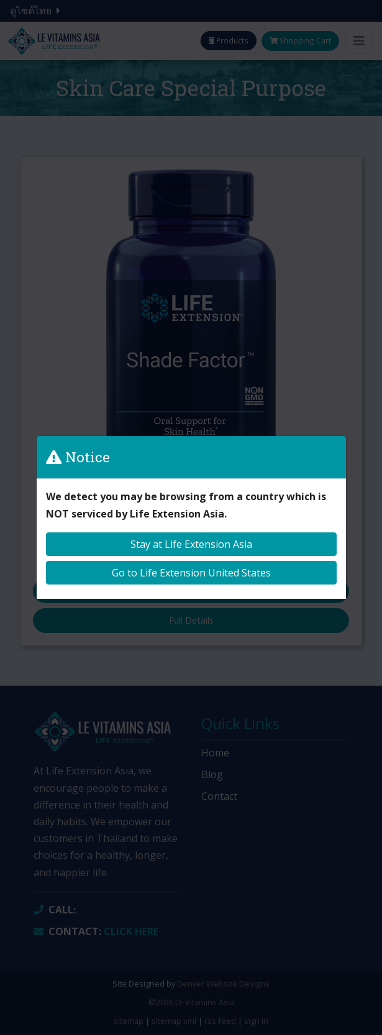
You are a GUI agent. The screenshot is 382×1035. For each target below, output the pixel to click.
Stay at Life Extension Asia (191, 544)
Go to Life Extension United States (191, 573)
